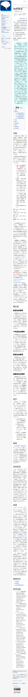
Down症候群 (17, 446)
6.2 (20, 653)
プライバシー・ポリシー (18, 680)
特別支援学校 (20, 536)
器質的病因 (15, 370)
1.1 (18, 591)
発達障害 (17, 583)
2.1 (18, 603)
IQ (23, 170)
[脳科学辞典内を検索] (24, 8)
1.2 (20, 591)
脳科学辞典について (17, 683)
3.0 (17, 612)
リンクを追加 (8, 48)
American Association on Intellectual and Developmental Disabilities (19, 281)
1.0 (17, 591)
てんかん (17, 390)
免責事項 (23, 683)
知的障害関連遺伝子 (19, 585)
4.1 (18, 627)
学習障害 (19, 260)
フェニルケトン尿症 (20, 447)
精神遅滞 (17, 11)
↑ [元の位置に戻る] (16, 641)
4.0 (17, 627)
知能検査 (20, 168)
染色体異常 (20, 469)
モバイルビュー (16, 686)
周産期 (21, 451)
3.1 (18, 612)
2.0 (17, 603)
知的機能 (23, 165)
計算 (25, 265)
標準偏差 (22, 171)
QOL (16, 573)
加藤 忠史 (23, 27)
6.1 (18, 653)
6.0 (17, 653)
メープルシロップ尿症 (20, 509)
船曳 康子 (22, 18)
